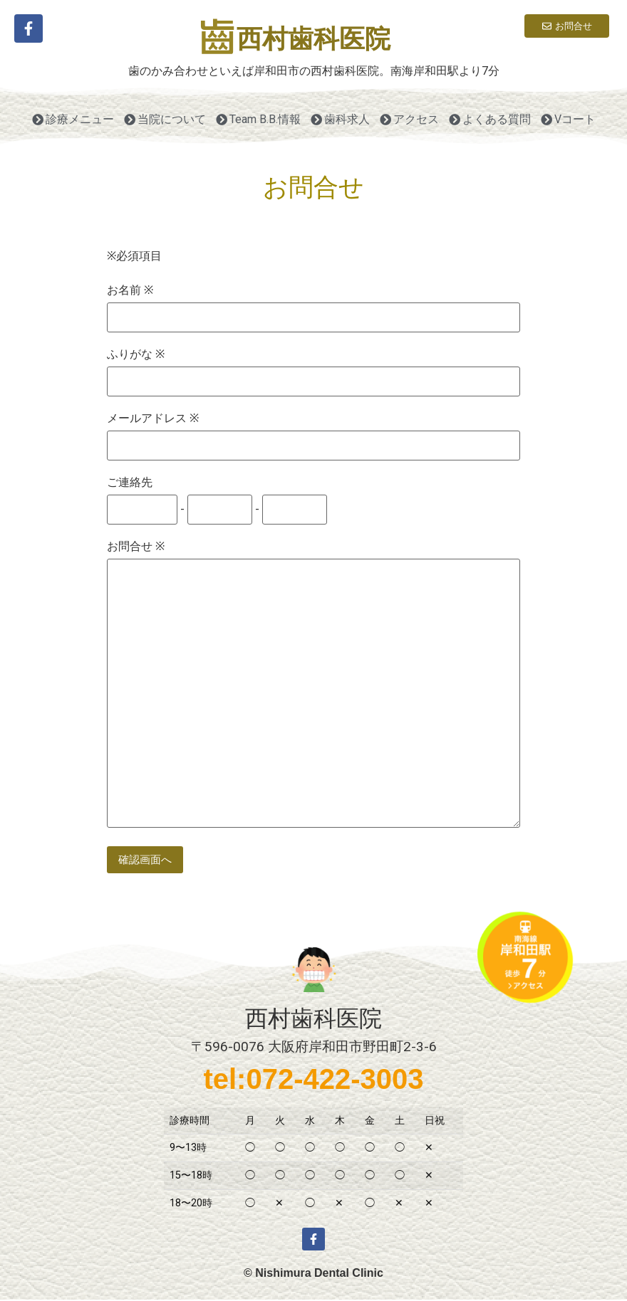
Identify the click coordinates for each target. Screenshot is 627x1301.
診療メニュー (73, 119)
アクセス (409, 119)
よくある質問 (490, 119)
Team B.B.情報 (258, 119)
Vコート (568, 119)
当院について (165, 119)
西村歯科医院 (313, 39)
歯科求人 (340, 119)
